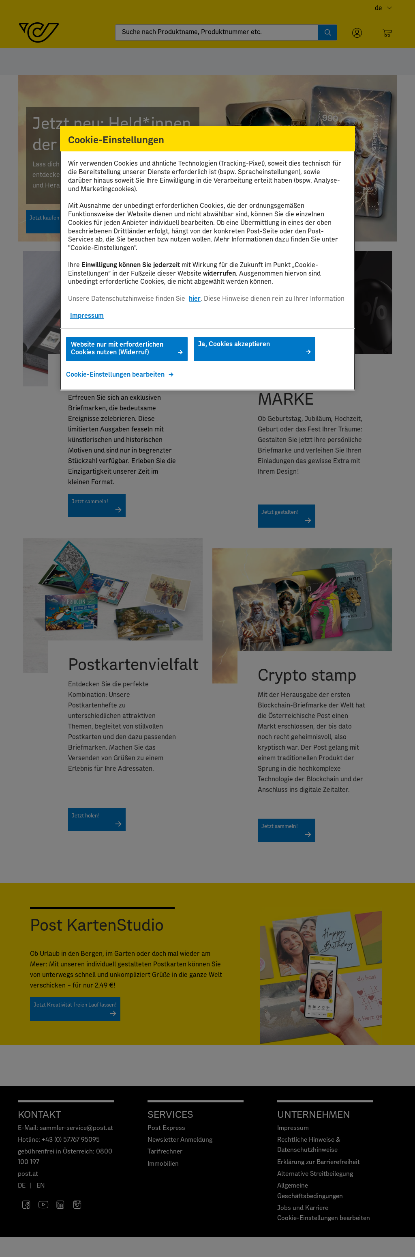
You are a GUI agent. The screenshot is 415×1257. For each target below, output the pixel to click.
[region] (207, 258)
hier (195, 298)
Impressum (87, 316)
